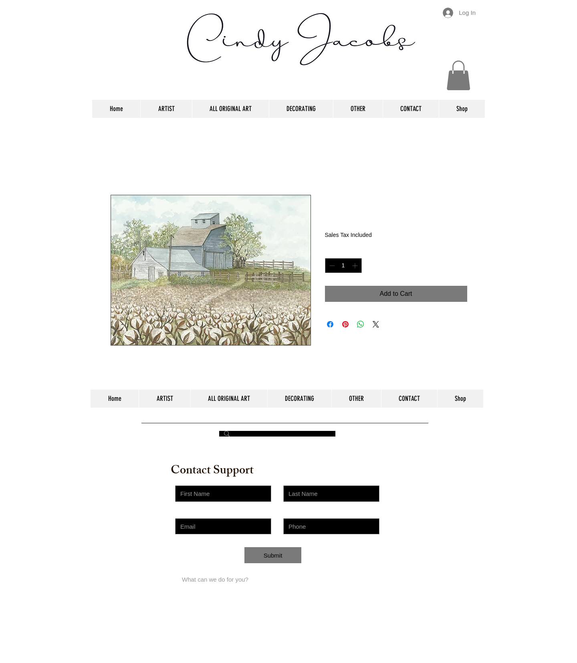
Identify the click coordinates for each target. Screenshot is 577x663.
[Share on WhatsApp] (360, 324)
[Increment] (356, 266)
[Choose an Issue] (223, 558)
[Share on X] (376, 324)
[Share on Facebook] (330, 324)
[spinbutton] (343, 266)
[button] (458, 75)
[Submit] (272, 555)
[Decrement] (331, 266)
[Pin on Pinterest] (345, 324)
